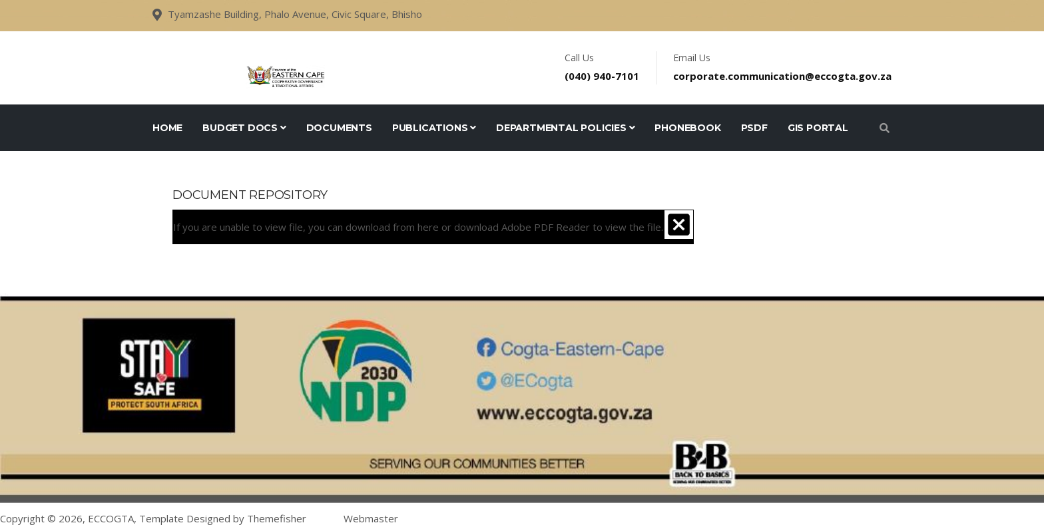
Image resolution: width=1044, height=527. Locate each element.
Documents (339, 128)
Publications (434, 128)
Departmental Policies (565, 128)
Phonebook (687, 128)
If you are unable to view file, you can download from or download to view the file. (418, 227)
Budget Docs (244, 128)
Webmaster (371, 518)
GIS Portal (818, 128)
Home (167, 128)
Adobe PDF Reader (545, 227)
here (428, 227)
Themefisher (276, 518)
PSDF (754, 128)
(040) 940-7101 (602, 76)
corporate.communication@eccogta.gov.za (782, 76)
